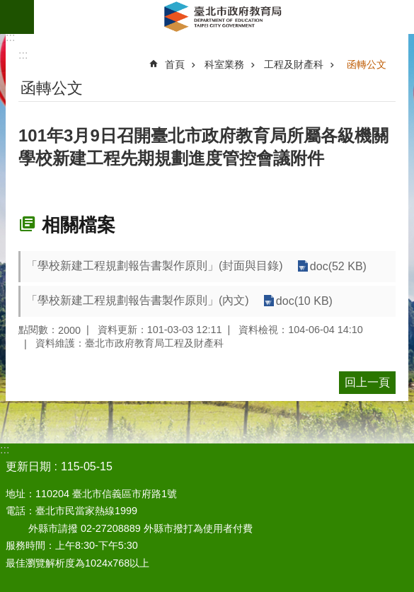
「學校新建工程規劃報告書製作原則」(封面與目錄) (154, 266)
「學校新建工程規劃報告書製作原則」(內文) (137, 300)
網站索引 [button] (17, 17)
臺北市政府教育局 (224, 17)
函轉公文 (366, 64)
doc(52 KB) (338, 266)
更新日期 (28, 466)
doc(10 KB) (304, 301)
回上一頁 (367, 382)
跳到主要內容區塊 (7, 7)
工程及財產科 (293, 64)
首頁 (175, 64)
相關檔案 (78, 225)
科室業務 (224, 64)
